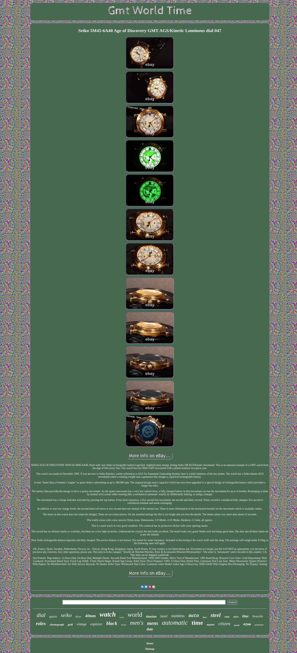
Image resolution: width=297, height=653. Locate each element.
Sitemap (149, 648)
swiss (123, 624)
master (211, 624)
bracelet (257, 616)
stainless (178, 616)
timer (205, 617)
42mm (247, 624)
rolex (41, 623)
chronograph (57, 624)
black (111, 623)
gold (70, 624)
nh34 (235, 616)
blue (245, 616)
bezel (163, 616)
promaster (259, 624)
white (227, 616)
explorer (96, 624)
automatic (175, 622)
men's (136, 622)
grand (236, 625)
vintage (82, 624)
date (150, 629)
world (135, 614)
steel (216, 615)
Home (149, 643)
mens (152, 623)
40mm (90, 615)
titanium (151, 616)
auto (193, 615)
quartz (53, 616)
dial (41, 615)
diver (78, 616)
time (197, 622)
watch (108, 614)
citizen (224, 623)
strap (122, 617)
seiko (66, 615)
